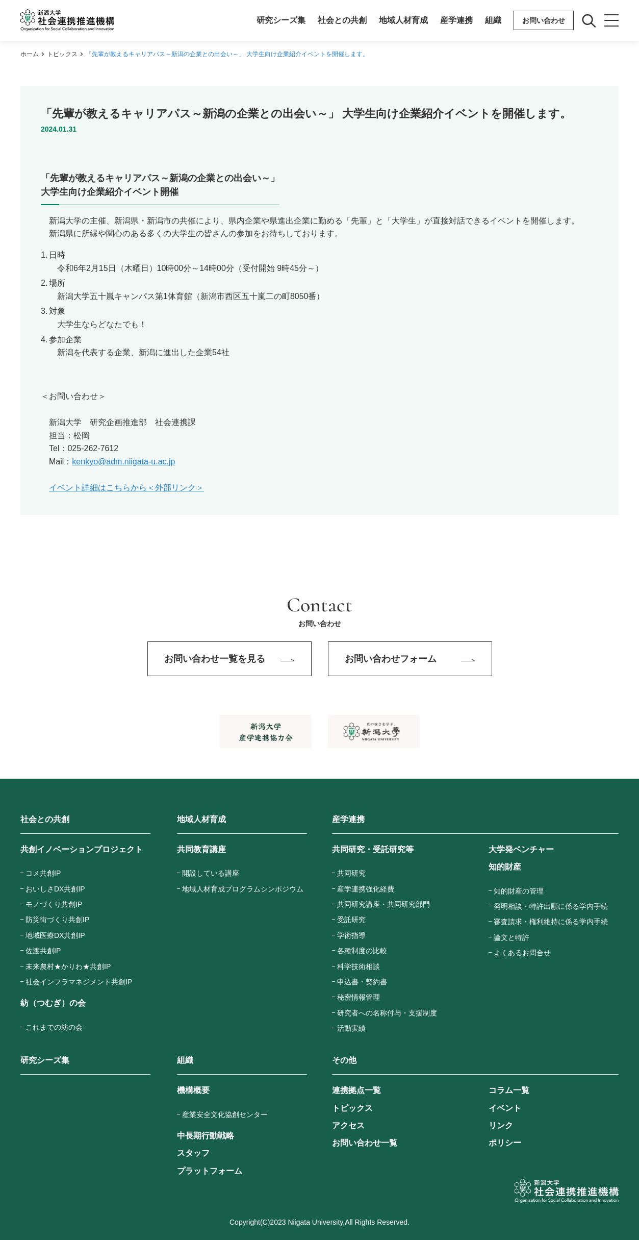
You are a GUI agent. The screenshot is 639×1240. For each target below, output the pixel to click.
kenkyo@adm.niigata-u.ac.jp (123, 461)
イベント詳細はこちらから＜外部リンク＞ (126, 487)
